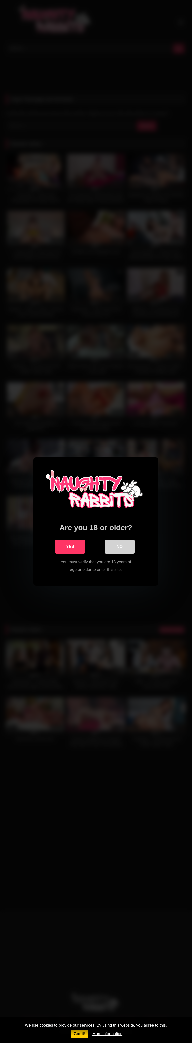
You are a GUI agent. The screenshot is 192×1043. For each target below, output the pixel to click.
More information (107, 1034)
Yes (70, 546)
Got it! (80, 1034)
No (120, 546)
